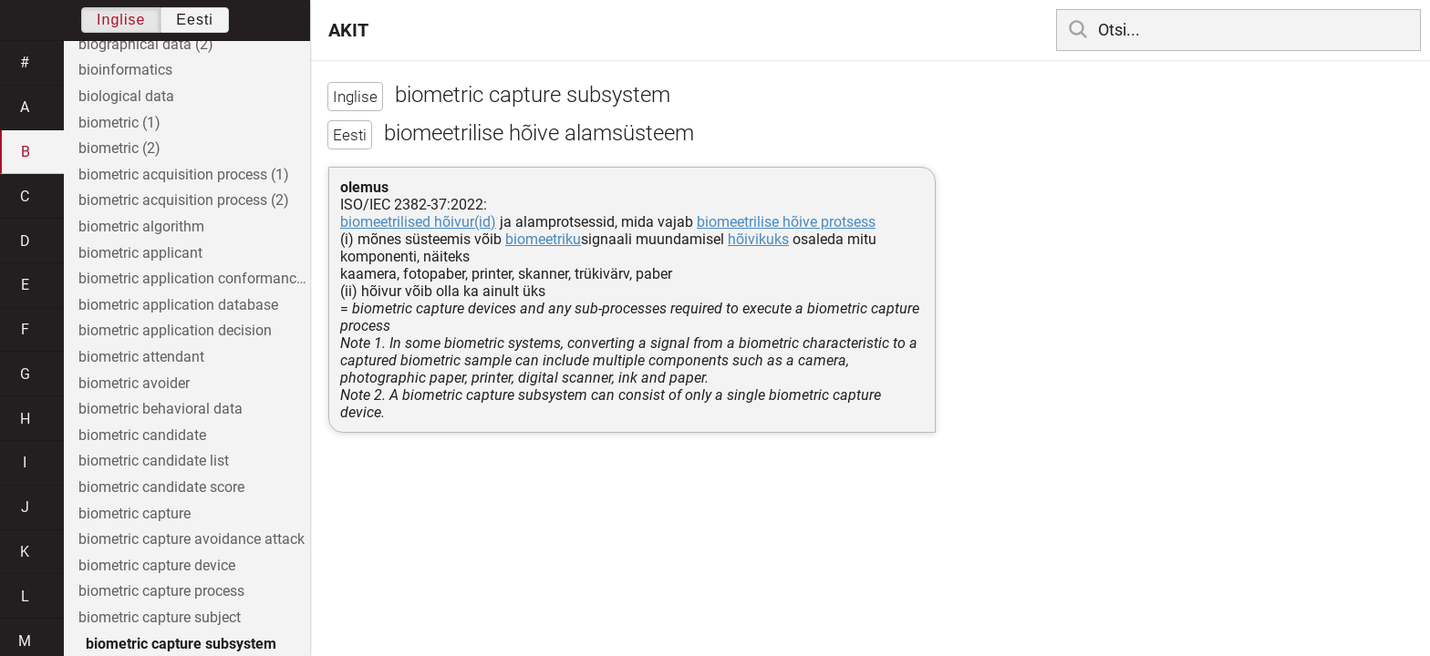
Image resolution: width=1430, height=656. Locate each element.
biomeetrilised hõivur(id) (418, 222)
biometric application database (178, 304)
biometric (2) (119, 148)
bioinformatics (125, 69)
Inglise (121, 19)
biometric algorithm (141, 226)
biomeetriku (543, 239)
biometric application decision (175, 330)
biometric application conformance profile (194, 278)
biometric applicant (140, 252)
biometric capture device (156, 565)
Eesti (194, 19)
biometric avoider (134, 383)
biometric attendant (141, 356)
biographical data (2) (145, 44)
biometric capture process (161, 591)
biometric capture (134, 513)
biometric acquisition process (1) (183, 174)
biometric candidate (142, 435)
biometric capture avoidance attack (191, 539)
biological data (126, 96)
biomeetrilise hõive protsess (786, 222)
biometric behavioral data (160, 408)
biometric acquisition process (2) (183, 200)
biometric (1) (119, 122)
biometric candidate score (161, 487)
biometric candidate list (153, 460)
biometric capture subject (159, 617)
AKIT (348, 30)
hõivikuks (758, 239)
